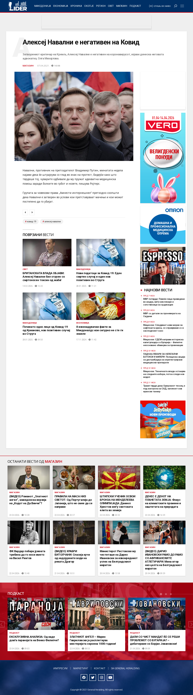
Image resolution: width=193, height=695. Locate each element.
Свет (111, 6)
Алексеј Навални (52, 221)
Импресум (60, 668)
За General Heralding (125, 668)
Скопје (89, 6)
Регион (101, 6)
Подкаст (135, 6)
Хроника (76, 6)
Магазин (121, 6)
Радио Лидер (18, 6)
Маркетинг (80, 668)
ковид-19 (31, 221)
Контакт (99, 668)
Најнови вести (158, 289)
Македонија (42, 6)
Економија (60, 6)
